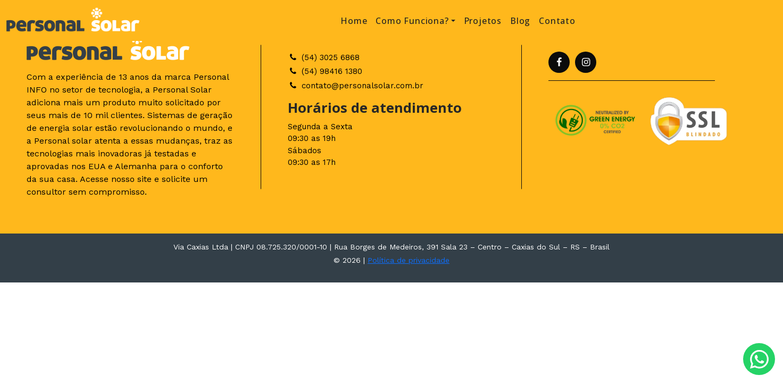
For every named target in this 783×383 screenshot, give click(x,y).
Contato (557, 21)
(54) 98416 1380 (325, 71)
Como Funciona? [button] (412, 21)
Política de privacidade (408, 260)
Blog (520, 21)
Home (353, 21)
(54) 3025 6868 (324, 57)
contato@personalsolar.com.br (355, 85)
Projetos (483, 21)
